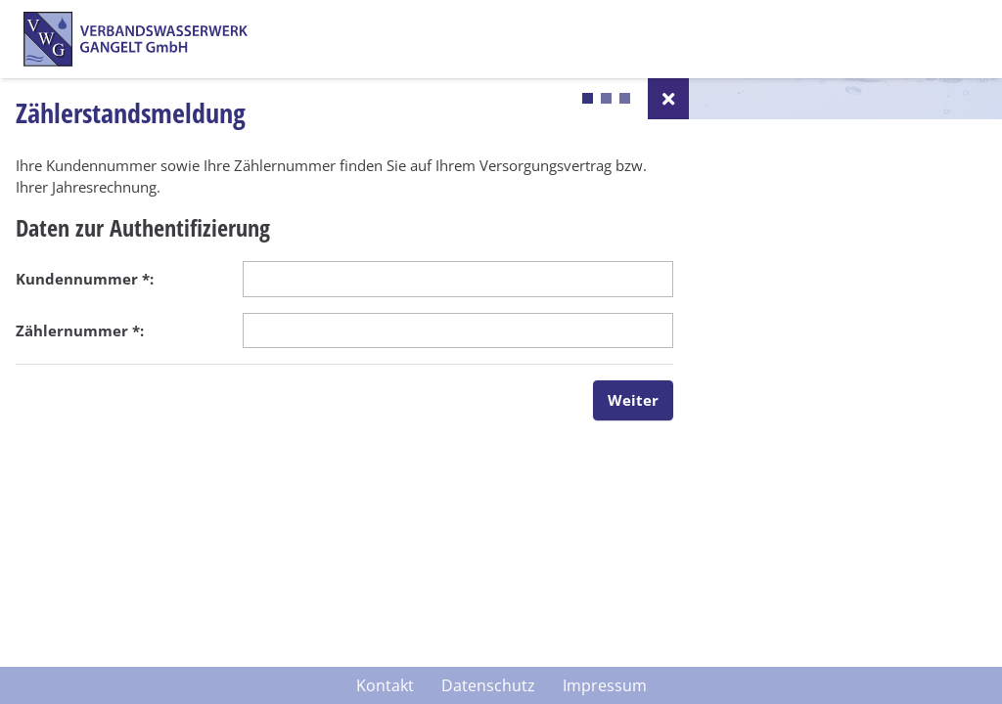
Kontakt (385, 685)
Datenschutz (488, 685)
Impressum (605, 685)
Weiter (633, 400)
